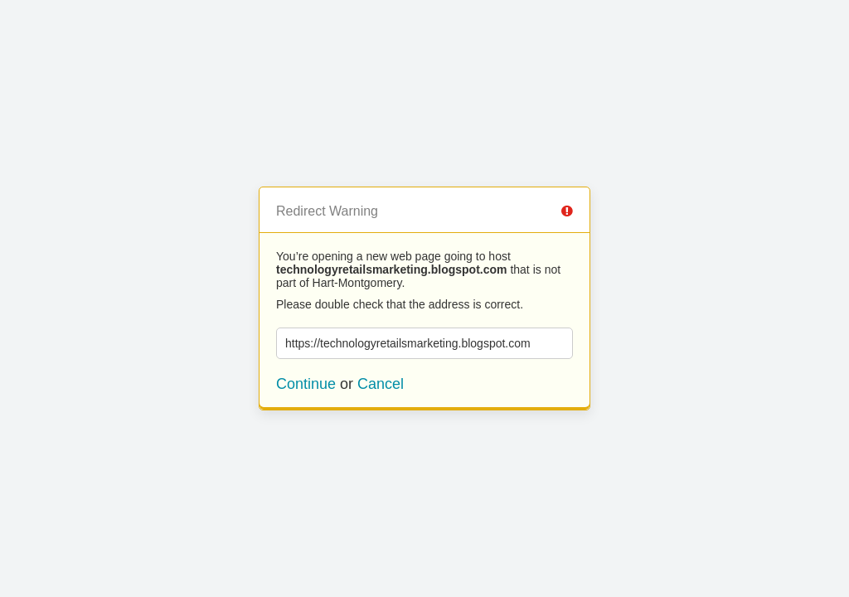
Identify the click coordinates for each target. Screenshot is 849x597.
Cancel (380, 384)
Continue (306, 384)
